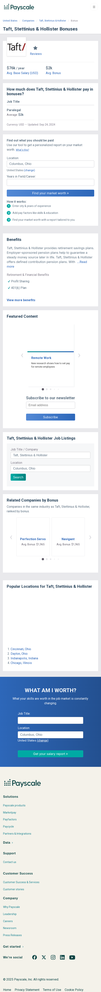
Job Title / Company (24, 449)
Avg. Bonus (53, 73)
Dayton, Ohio (19, 654)
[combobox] (50, 163)
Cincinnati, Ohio (21, 649)
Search (18, 477)
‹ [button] (22, 354)
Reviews (36, 54)
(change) (29, 170)
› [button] (79, 354)
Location (16, 463)
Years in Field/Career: (21, 176)
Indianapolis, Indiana (24, 658)
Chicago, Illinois (21, 663)
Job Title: (24, 713)
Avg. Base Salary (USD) (22, 73)
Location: (13, 158)
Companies (28, 20)
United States (10, 20)
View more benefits (21, 300)
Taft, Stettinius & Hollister (52, 20)
